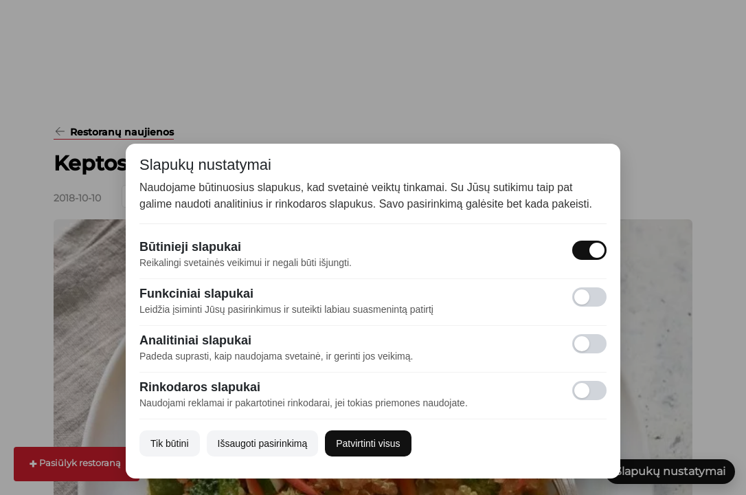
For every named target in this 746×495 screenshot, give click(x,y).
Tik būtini (169, 443)
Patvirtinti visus (368, 443)
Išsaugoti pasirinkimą (263, 443)
